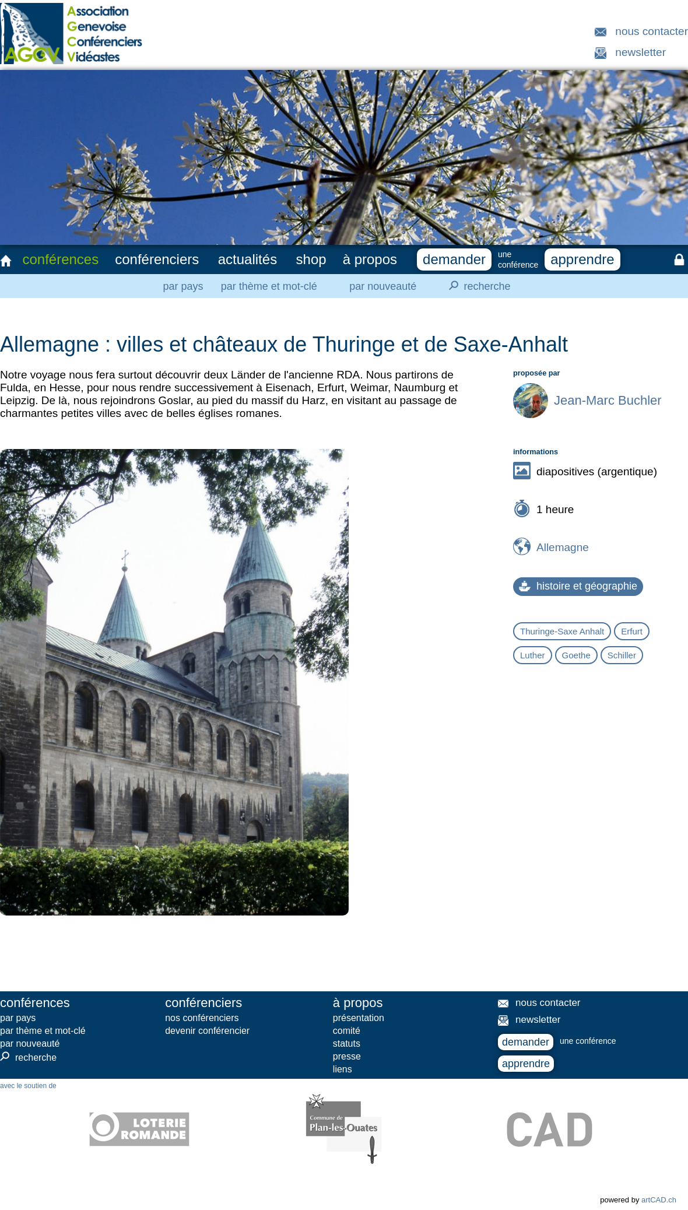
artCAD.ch (658, 1199)
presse (347, 1056)
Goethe (576, 655)
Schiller (622, 655)
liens (342, 1069)
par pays (183, 286)
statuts (346, 1043)
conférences (60, 259)
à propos (370, 259)
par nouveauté (382, 286)
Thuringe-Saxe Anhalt (562, 631)
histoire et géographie (578, 586)
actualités (247, 259)
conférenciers (157, 259)
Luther (532, 655)
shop (311, 259)
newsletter (640, 52)
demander (454, 259)
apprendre (582, 259)
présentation (358, 1018)
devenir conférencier (207, 1031)
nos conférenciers (201, 1018)
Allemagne (562, 547)
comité (346, 1031)
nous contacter (651, 31)
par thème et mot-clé (269, 286)
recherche (476, 285)
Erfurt (632, 631)
